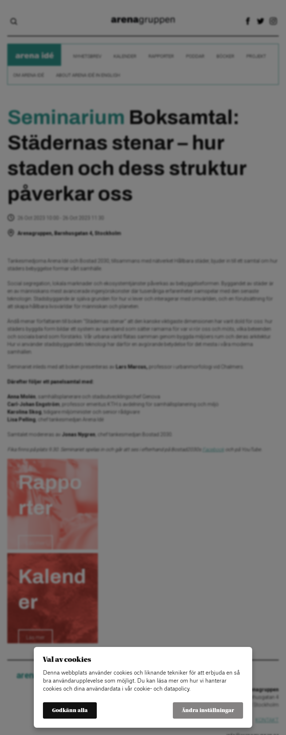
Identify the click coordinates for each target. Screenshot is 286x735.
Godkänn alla (70, 710)
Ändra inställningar (208, 710)
